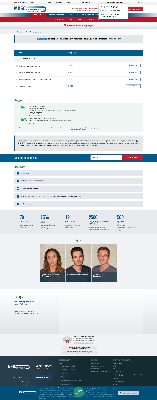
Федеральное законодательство (71, 380)
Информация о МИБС (68, 366)
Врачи (115, 385)
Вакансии (64, 373)
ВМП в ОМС (119, 371)
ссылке (83, 129)
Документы (64, 377)
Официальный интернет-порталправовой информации (79, 348)
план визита (115, 39)
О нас (60, 363)
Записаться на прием (132, 9)
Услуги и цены (58, 19)
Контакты (90, 19)
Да (103, 10)
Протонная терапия (56, 15)
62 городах (24, 225)
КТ (26, 32)
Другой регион (114, 10)
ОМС (71, 19)
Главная (19, 32)
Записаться (133, 65)
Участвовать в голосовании (83, 343)
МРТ (42, 221)
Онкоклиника (73, 15)
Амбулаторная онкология (92, 15)
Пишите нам (119, 381)
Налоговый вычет (66, 384)
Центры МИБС (38, 15)
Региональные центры (68, 369)
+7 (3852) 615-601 (24, 301)
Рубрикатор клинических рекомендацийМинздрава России (79, 352)
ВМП (80, 19)
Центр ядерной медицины (25, 312)
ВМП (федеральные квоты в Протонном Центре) (131, 375)
